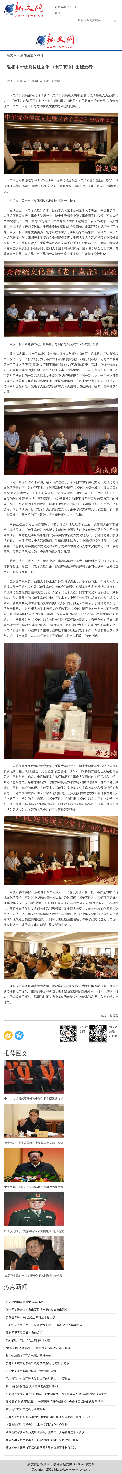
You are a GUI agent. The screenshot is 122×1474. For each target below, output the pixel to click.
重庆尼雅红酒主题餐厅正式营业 (25, 1409)
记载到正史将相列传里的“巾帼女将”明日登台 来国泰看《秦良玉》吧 (48, 1417)
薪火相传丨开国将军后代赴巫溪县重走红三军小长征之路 (41, 1447)
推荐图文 (16, 1053)
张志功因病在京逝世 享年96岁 (24, 1302)
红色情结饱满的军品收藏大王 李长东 (29, 1355)
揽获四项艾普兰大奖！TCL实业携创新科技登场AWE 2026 (42, 1440)
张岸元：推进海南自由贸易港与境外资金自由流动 (37, 1309)
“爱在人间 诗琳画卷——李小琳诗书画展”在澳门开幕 (38, 1348)
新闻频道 (26, 55)
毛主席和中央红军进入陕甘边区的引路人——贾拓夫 (38, 1378)
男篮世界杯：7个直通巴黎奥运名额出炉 (30, 1317)
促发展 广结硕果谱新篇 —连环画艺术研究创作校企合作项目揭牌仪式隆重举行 (54, 1401)
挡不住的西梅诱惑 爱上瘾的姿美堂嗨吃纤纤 (33, 1386)
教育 (40, 55)
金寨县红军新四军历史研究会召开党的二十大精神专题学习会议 (45, 1432)
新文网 (12, 55)
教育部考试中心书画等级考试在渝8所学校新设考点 (37, 1363)
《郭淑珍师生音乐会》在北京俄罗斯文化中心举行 (37, 1424)
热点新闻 (16, 1286)
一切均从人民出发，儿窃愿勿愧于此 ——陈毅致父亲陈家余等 (44, 1325)
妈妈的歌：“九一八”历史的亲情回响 (28, 1340)
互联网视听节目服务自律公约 (24, 1332)
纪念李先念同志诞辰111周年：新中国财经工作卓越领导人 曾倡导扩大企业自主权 (56, 1394)
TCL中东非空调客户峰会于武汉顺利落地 (31, 1371)
